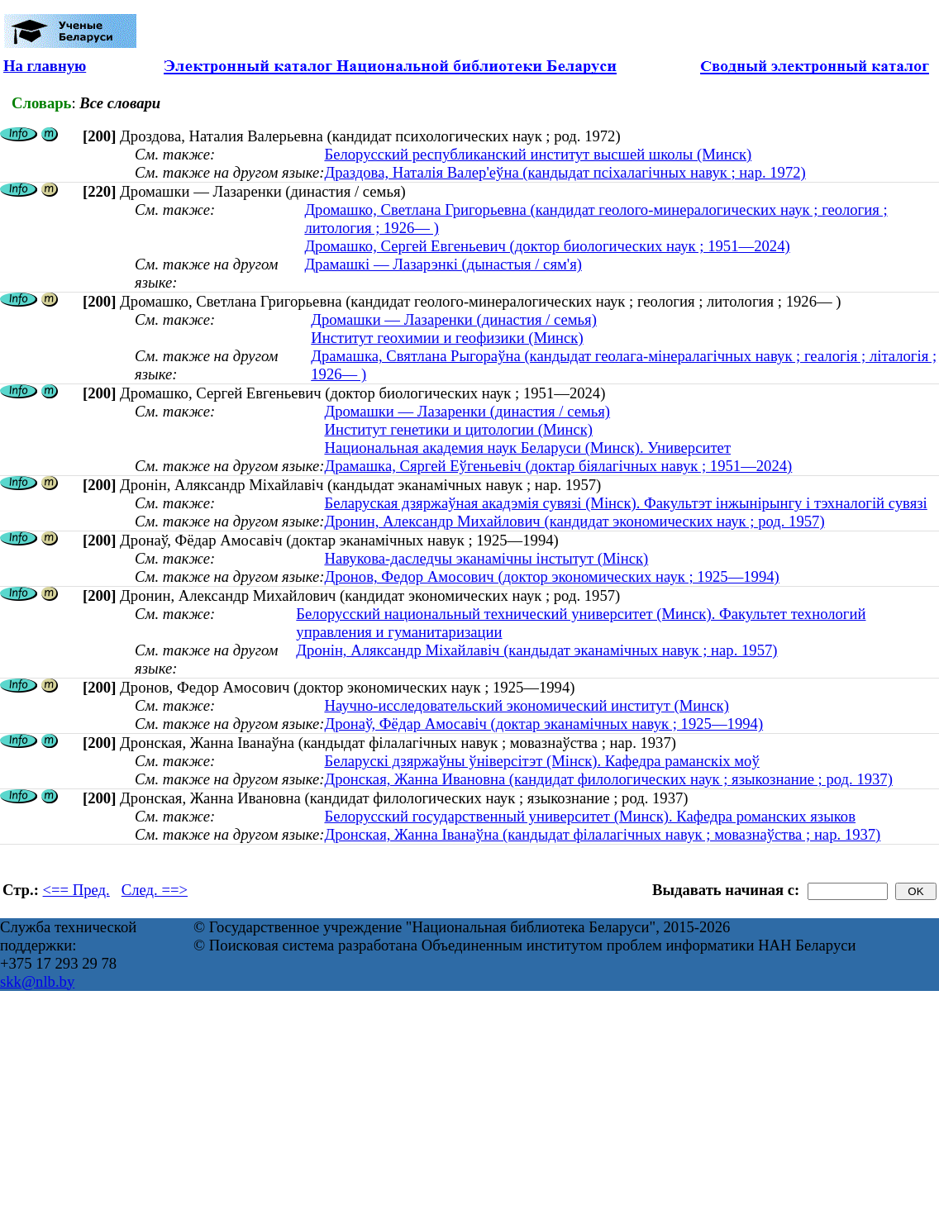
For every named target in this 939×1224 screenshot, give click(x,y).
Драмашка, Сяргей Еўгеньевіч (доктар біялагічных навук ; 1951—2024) (558, 465)
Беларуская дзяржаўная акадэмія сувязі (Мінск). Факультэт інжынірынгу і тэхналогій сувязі (625, 503)
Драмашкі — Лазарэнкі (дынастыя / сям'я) (443, 264)
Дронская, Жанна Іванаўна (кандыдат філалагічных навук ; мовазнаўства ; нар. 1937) (602, 834)
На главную (44, 65)
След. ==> (155, 889)
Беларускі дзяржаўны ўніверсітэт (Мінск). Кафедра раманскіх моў (541, 760)
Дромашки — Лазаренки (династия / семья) (454, 319)
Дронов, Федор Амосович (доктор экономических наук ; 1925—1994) (551, 576)
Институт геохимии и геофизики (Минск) (447, 337)
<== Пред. (76, 889)
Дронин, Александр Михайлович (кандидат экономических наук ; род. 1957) (574, 521)
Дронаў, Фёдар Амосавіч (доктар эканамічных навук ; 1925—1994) (543, 723)
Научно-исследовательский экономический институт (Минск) (526, 705)
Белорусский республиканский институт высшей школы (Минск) (537, 154)
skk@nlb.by (37, 981)
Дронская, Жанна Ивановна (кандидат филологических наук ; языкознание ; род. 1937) (608, 779)
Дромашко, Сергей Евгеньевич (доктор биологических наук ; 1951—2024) (546, 246)
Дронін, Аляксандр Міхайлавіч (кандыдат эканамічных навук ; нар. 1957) (536, 650)
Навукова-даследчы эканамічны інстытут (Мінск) (486, 558)
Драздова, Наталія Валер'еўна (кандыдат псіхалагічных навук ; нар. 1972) (564, 172)
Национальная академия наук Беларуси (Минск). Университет (527, 447)
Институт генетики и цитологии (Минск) (458, 429)
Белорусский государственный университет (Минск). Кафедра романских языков (590, 816)
